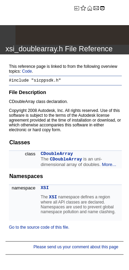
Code (27, 71)
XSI (45, 188)
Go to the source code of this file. (39, 228)
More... (109, 165)
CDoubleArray (57, 154)
